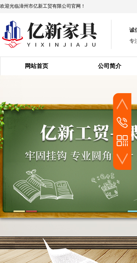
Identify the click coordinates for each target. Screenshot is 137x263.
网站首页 (36, 66)
